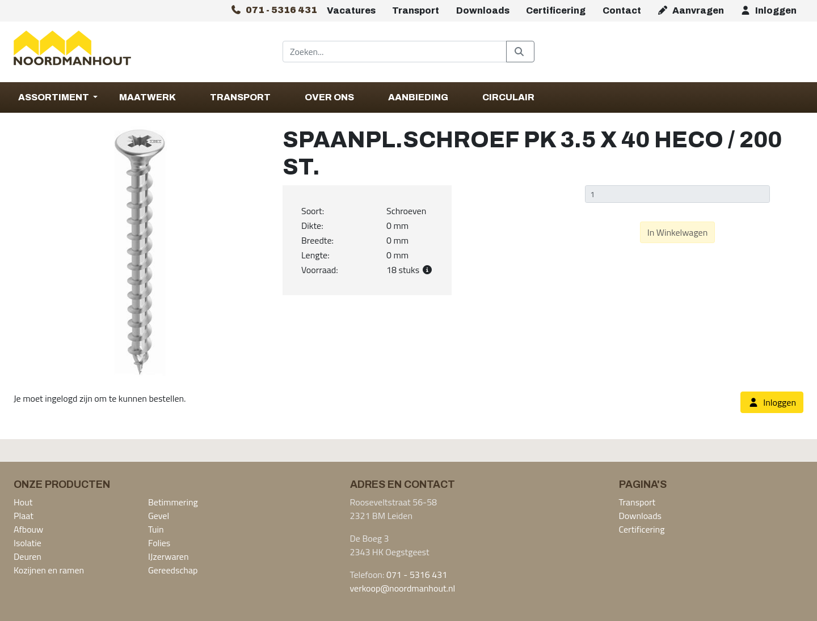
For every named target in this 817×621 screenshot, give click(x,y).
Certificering (556, 10)
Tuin (156, 529)
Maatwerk (147, 97)
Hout (23, 502)
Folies (159, 543)
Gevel (158, 515)
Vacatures (351, 10)
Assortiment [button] (54, 97)
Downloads (482, 10)
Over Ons (329, 97)
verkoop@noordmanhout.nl (403, 588)
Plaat (23, 515)
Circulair (508, 97)
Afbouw (28, 529)
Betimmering (173, 502)
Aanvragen (690, 10)
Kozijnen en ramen (49, 570)
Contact (622, 10)
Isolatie (27, 543)
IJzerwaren (168, 556)
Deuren (27, 556)
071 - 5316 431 (416, 574)
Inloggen (768, 10)
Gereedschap (172, 570)
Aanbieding (418, 97)
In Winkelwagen (677, 232)
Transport (415, 10)
